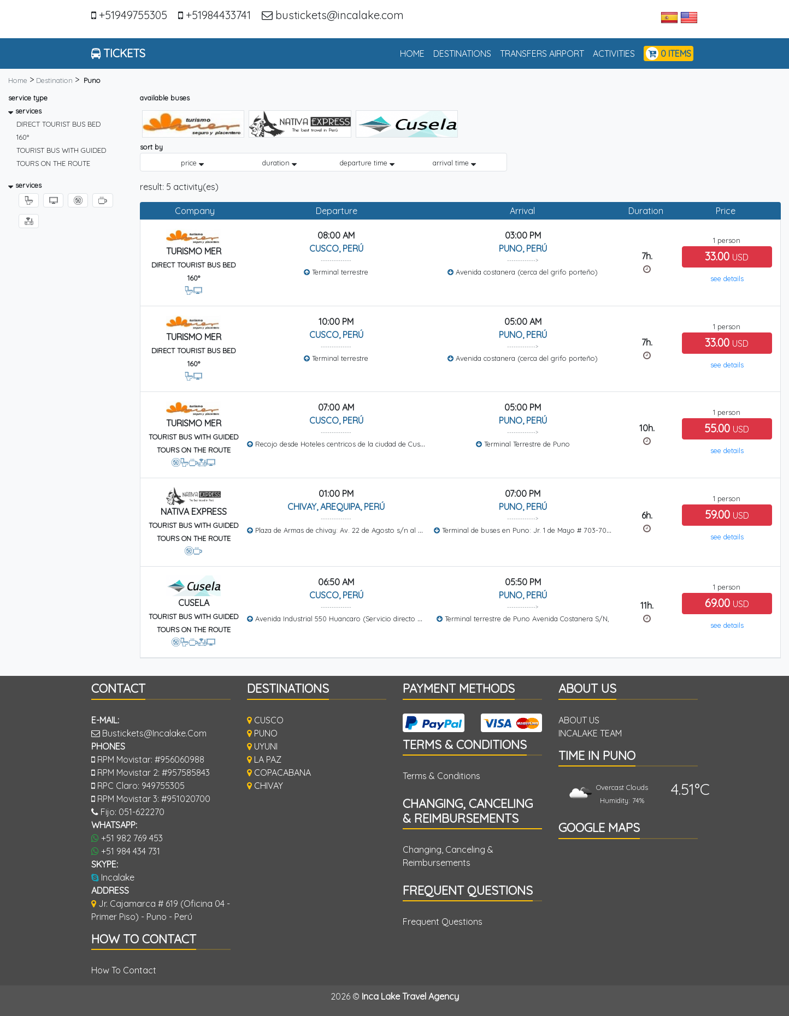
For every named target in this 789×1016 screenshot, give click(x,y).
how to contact (123, 970)
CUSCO (265, 720)
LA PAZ (264, 759)
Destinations (462, 53)
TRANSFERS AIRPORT (542, 53)
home (414, 52)
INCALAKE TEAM (590, 733)
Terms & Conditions (441, 775)
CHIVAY (265, 785)
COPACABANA (279, 772)
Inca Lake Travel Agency (410, 996)
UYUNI (262, 746)
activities (614, 53)
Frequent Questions (442, 921)
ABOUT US (578, 720)
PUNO (262, 733)
